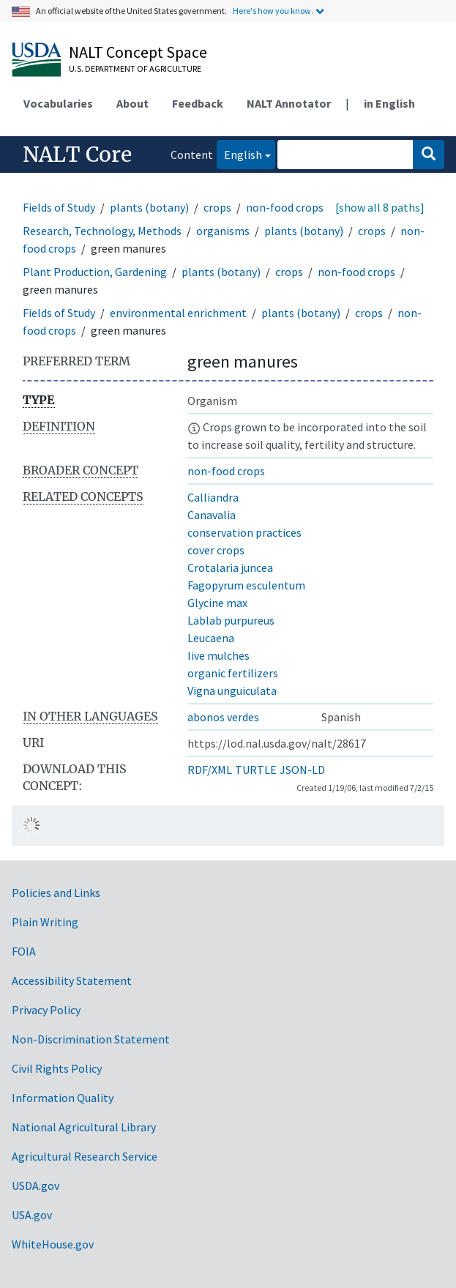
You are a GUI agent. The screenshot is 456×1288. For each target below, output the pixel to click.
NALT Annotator (289, 103)
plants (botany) (149, 207)
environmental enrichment (178, 312)
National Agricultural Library (84, 1127)
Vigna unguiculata (232, 690)
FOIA (24, 951)
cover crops (215, 550)
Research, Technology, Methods (102, 230)
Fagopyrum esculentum (246, 585)
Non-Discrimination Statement (91, 1039)
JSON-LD (302, 769)
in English (389, 103)
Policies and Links (56, 892)
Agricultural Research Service (84, 1156)
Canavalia (211, 514)
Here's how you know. (273, 10)
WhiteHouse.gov (53, 1244)
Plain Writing (45, 922)
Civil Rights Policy (57, 1068)
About (132, 103)
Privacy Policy (46, 1009)
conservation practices (244, 532)
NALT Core (77, 154)
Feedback (197, 103)
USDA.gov (35, 1185)
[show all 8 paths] (380, 207)
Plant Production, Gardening (95, 271)
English (239, 153)
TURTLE (256, 769)
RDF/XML (209, 769)
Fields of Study (59, 207)
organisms (223, 230)
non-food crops (285, 207)
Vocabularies (58, 103)
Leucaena (210, 637)
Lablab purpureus (230, 620)
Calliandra (213, 497)
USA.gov (32, 1214)
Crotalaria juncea (230, 567)
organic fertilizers (232, 673)
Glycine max (217, 602)
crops (217, 207)
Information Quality (62, 1097)
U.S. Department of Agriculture (135, 68)
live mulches (218, 655)
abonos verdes (223, 717)
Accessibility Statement (72, 980)
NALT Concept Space (138, 52)
